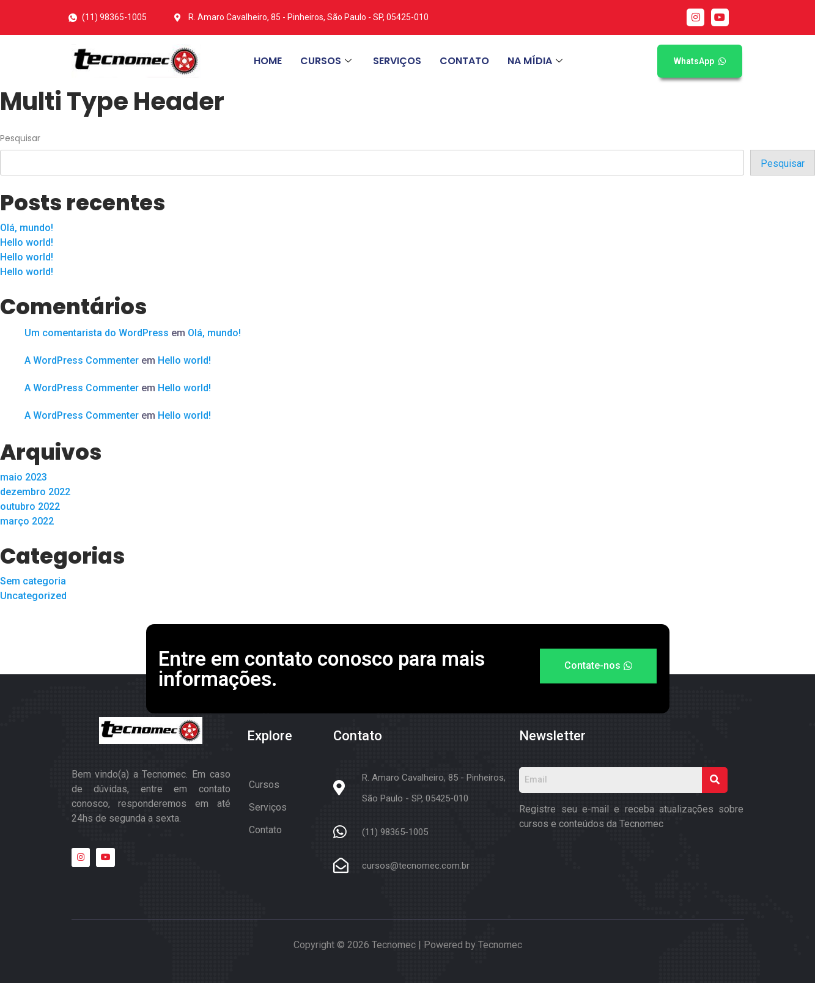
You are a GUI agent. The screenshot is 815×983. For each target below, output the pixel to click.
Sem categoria (33, 581)
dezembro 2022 (35, 492)
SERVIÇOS (397, 61)
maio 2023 (23, 477)
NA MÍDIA (536, 61)
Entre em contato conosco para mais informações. (321, 669)
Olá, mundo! (26, 228)
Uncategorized (33, 596)
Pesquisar (20, 138)
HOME (268, 61)
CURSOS (327, 61)
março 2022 (27, 521)
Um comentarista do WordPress (96, 333)
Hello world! (26, 242)
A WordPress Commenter (81, 360)
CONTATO (464, 61)
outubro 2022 (30, 506)
